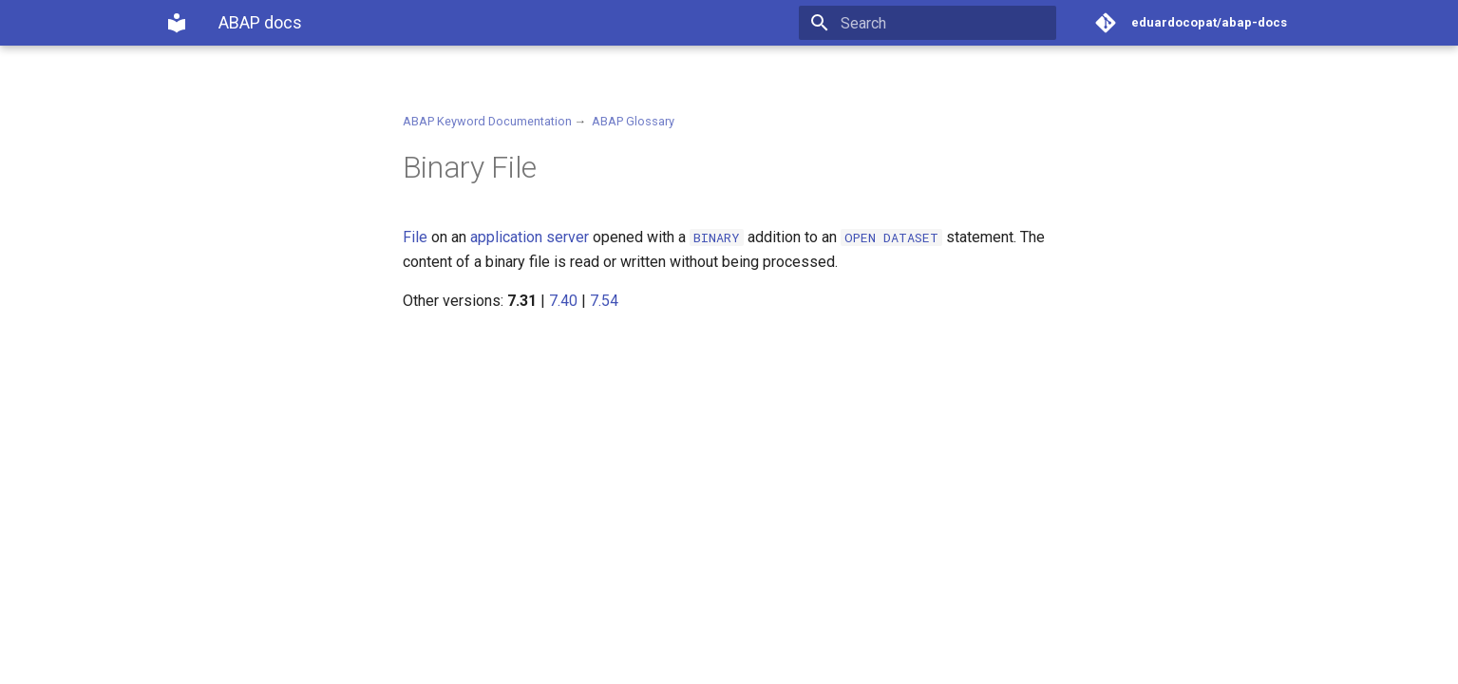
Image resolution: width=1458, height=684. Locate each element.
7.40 (563, 301)
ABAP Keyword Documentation (487, 121)
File (415, 237)
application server (529, 237)
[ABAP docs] (177, 23)
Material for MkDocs (280, 663)
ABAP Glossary (633, 121)
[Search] (945, 23)
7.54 (604, 301)
